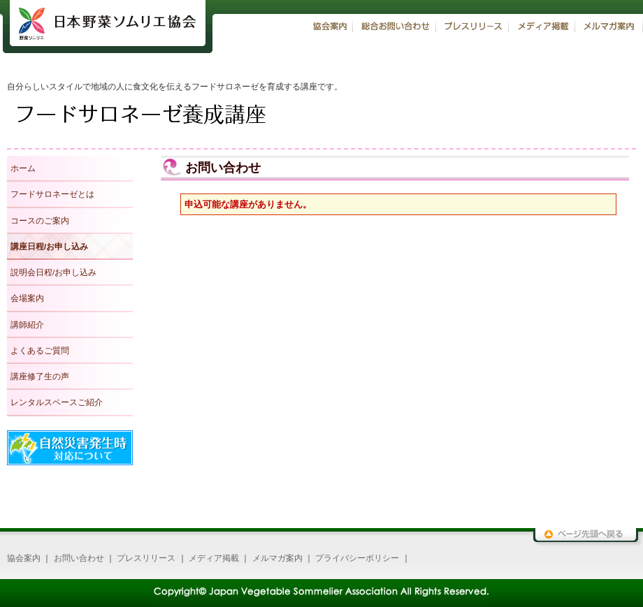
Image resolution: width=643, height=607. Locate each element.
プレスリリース (146, 558)
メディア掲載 (214, 558)
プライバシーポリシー (357, 558)
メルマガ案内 (277, 558)
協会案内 (24, 558)
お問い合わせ (79, 558)
